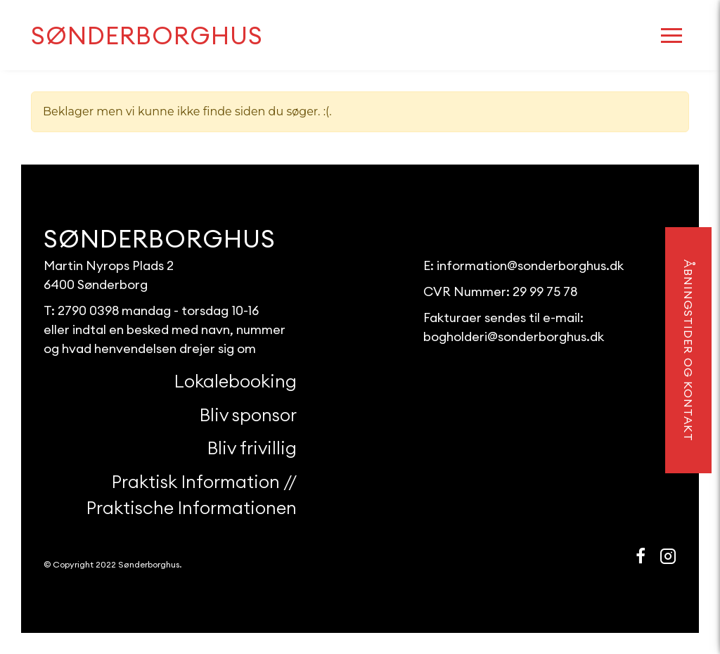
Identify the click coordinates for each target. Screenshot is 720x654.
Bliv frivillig (252, 448)
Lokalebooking (235, 381)
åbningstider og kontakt (688, 350)
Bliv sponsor (248, 415)
